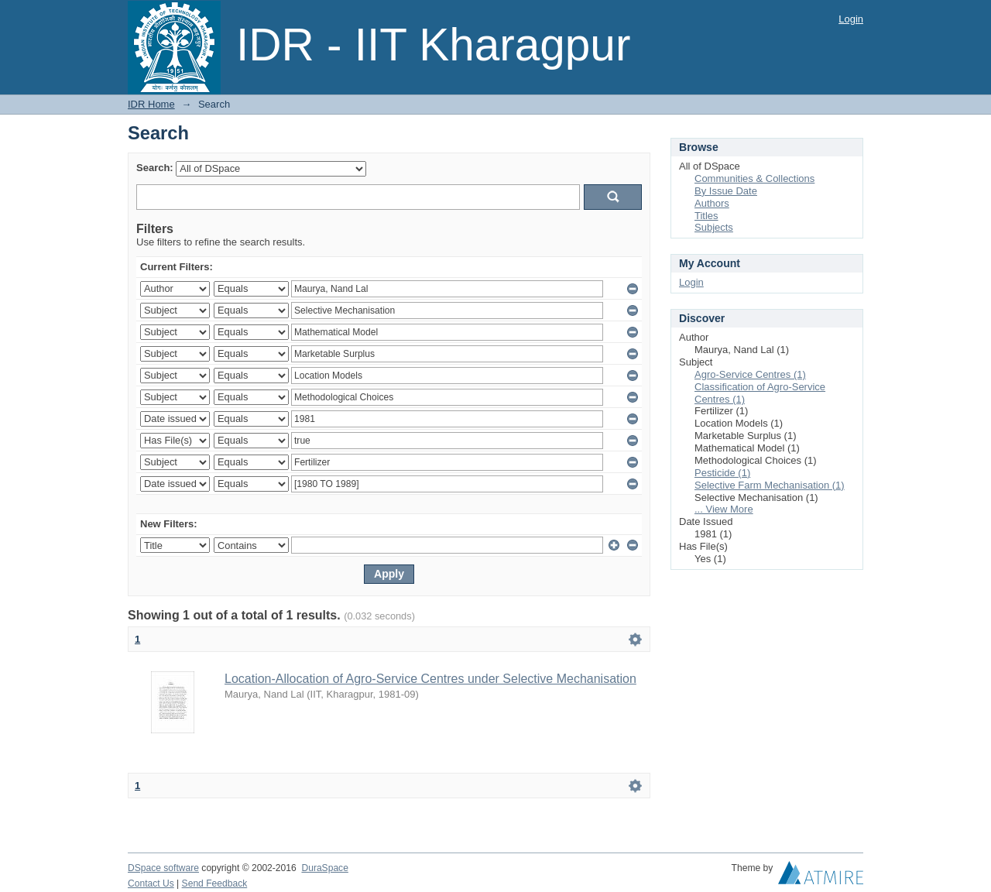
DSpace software (163, 868)
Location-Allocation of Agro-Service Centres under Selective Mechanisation (430, 678)
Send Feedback (215, 883)
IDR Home (151, 104)
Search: (154, 167)
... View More (723, 509)
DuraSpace (324, 868)
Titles (706, 215)
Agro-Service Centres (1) (750, 374)
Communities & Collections (754, 178)
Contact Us (151, 883)
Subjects (713, 227)
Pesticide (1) (722, 473)
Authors (711, 203)
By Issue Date (725, 191)
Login (850, 19)
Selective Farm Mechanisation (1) (769, 485)
